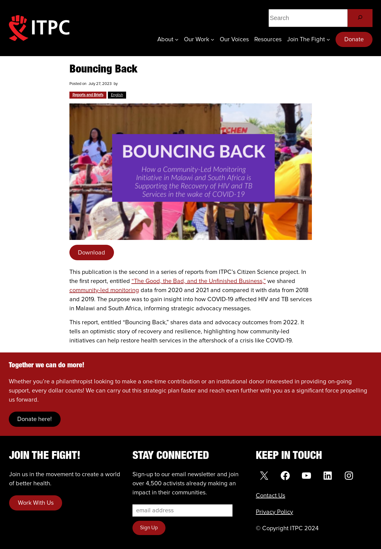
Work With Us (36, 503)
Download (91, 253)
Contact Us (270, 496)
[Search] (360, 18)
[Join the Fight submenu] (328, 39)
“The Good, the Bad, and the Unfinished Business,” (199, 281)
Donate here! (34, 419)
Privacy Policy (274, 512)
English (117, 95)
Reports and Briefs (87, 95)
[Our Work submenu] (212, 39)
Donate (354, 39)
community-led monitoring (104, 290)
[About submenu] (177, 39)
